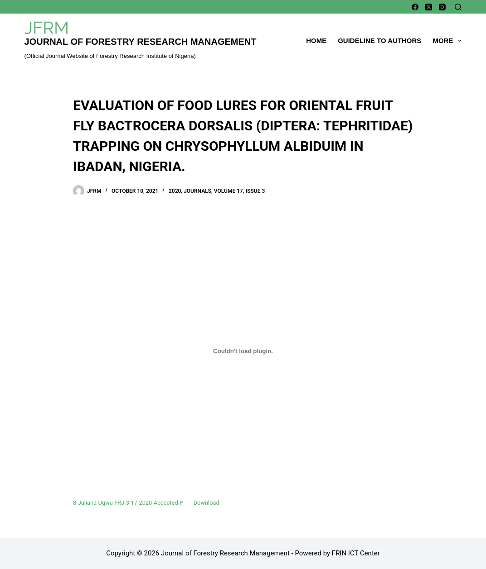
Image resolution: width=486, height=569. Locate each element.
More (447, 40)
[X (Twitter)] (428, 7)
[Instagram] (442, 7)
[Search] (458, 7)
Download (206, 502)
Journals (197, 191)
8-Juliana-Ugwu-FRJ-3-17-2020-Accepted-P (128, 502)
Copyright (120, 553)
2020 (175, 191)
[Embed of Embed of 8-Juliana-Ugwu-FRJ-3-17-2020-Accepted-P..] (243, 351)
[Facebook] (415, 7)
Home (316, 40)
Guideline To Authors (379, 40)
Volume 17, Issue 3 (239, 191)
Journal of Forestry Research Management (140, 42)
